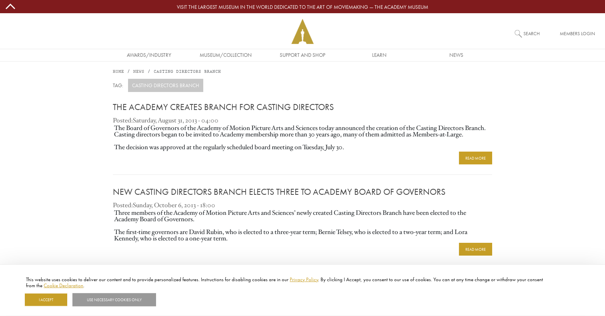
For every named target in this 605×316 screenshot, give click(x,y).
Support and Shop (302, 55)
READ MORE (475, 158)
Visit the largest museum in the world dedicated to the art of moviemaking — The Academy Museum (302, 7)
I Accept (46, 299)
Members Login (577, 33)
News (456, 55)
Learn (379, 55)
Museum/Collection (226, 55)
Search (531, 33)
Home (118, 72)
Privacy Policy (304, 279)
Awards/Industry (149, 55)
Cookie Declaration (63, 285)
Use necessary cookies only (114, 299)
